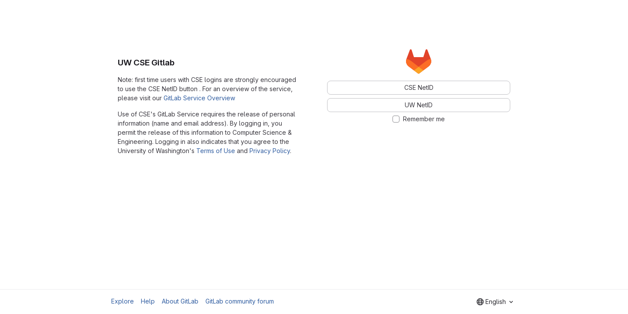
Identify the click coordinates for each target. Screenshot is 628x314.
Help (148, 301)
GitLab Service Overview (199, 98)
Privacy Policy (269, 150)
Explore (122, 301)
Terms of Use (215, 150)
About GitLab (180, 301)
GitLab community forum (239, 301)
